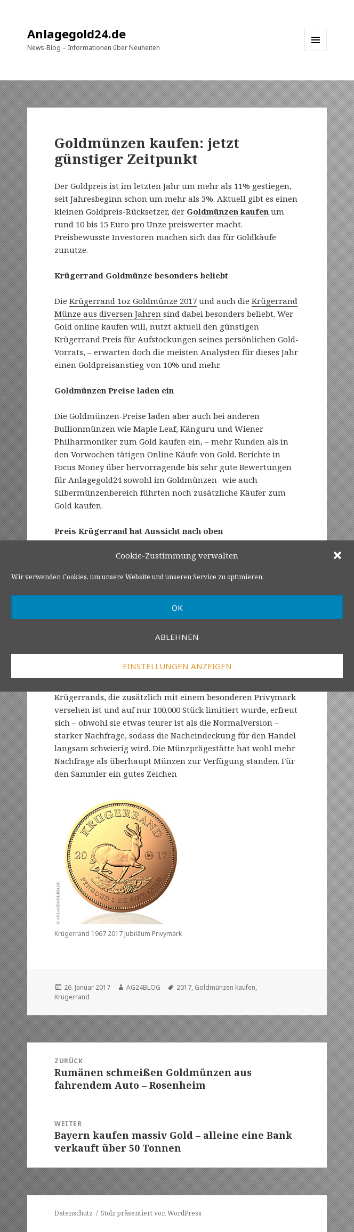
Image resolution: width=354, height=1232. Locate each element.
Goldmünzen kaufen (225, 987)
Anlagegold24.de (76, 34)
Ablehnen (177, 636)
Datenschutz (73, 1213)
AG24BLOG (143, 987)
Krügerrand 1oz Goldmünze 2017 (133, 300)
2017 (183, 987)
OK (177, 607)
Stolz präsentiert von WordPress (151, 1213)
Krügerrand (72, 996)
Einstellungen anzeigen (177, 666)
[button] (337, 555)
